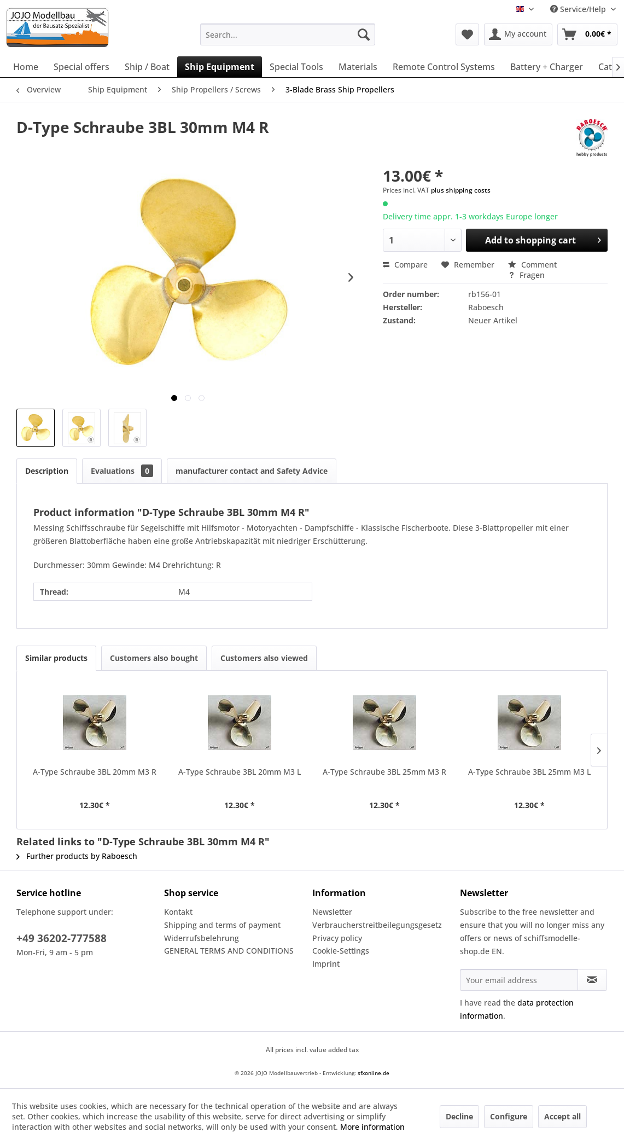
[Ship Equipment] (219, 66)
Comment (532, 264)
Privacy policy (337, 938)
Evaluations (122, 470)
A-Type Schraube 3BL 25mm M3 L (529, 771)
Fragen (526, 275)
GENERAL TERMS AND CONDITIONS (229, 950)
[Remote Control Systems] (444, 66)
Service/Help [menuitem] (579, 9)
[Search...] (287, 34)
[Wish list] (467, 34)
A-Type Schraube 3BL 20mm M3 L (239, 771)
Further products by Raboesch (76, 856)
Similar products (56, 658)
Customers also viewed (264, 658)
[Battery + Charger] (547, 66)
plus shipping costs (461, 190)
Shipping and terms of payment (222, 925)
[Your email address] (519, 980)
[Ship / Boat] (147, 66)
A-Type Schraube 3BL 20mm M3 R (94, 771)
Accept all (562, 1116)
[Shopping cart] (587, 34)
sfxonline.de (373, 1073)
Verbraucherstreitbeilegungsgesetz (377, 925)
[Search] (363, 34)
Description (46, 471)
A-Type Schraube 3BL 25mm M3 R (384, 771)
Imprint (326, 964)
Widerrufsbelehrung (201, 938)
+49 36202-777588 (61, 938)
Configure (508, 1116)
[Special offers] (81, 66)
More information (372, 1127)
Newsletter (332, 912)
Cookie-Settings (340, 950)
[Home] (25, 66)
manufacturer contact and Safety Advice (252, 471)
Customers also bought (154, 658)
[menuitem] (287, 34)
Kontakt (178, 912)
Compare (405, 264)
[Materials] (358, 66)
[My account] (518, 34)
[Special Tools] (296, 66)
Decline (459, 1116)
